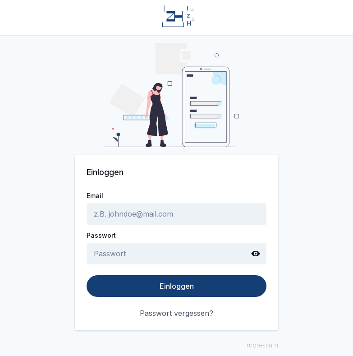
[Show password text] (256, 254)
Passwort (101, 235)
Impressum (261, 345)
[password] (166, 254)
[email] (176, 214)
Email (95, 195)
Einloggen (177, 286)
